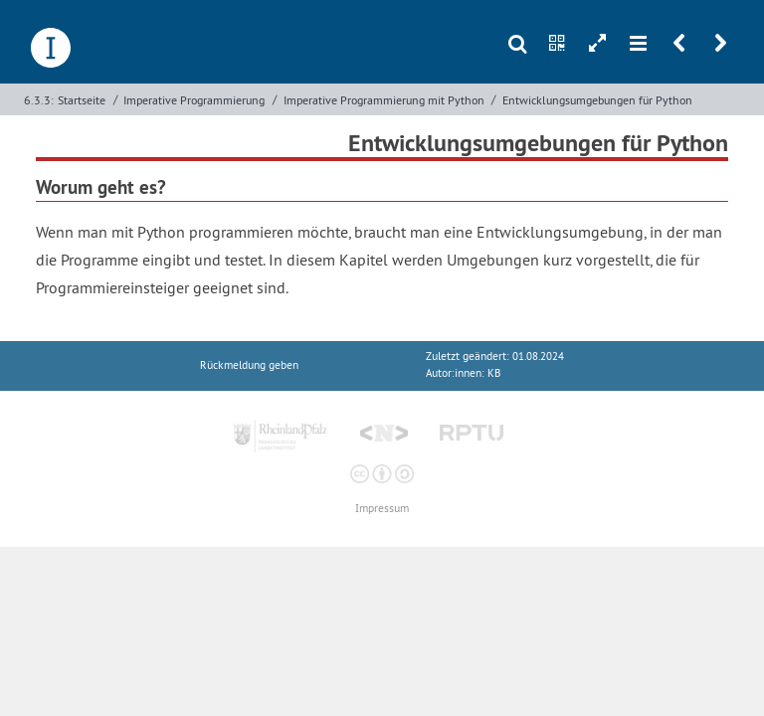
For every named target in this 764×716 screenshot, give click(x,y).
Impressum (382, 508)
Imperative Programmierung (194, 99)
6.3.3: (39, 99)
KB (493, 373)
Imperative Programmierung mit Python (384, 99)
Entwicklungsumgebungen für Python (597, 99)
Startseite (81, 99)
